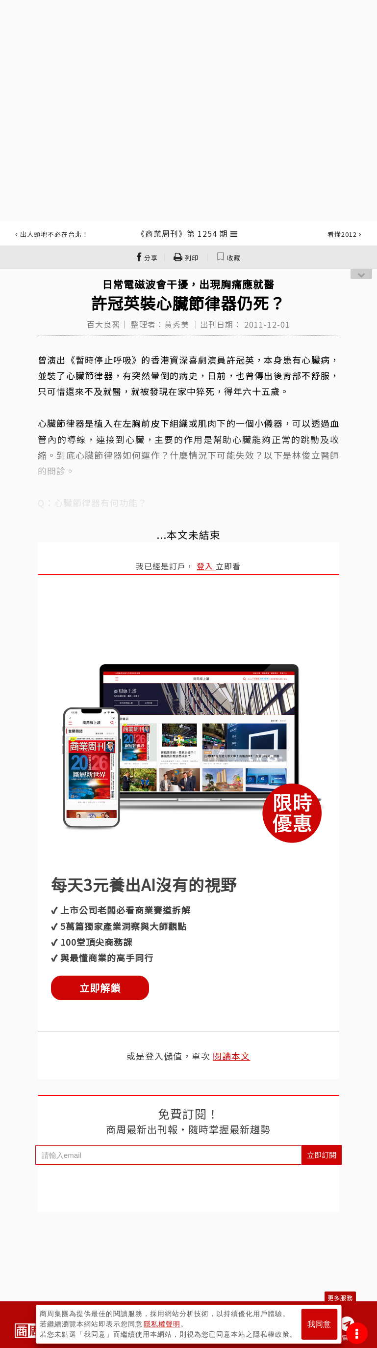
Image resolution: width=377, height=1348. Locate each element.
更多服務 (340, 1297)
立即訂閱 (321, 1155)
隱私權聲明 (162, 1324)
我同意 (319, 1324)
